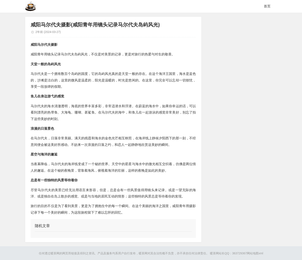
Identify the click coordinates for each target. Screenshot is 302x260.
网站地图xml (255, 253)
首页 (267, 6)
